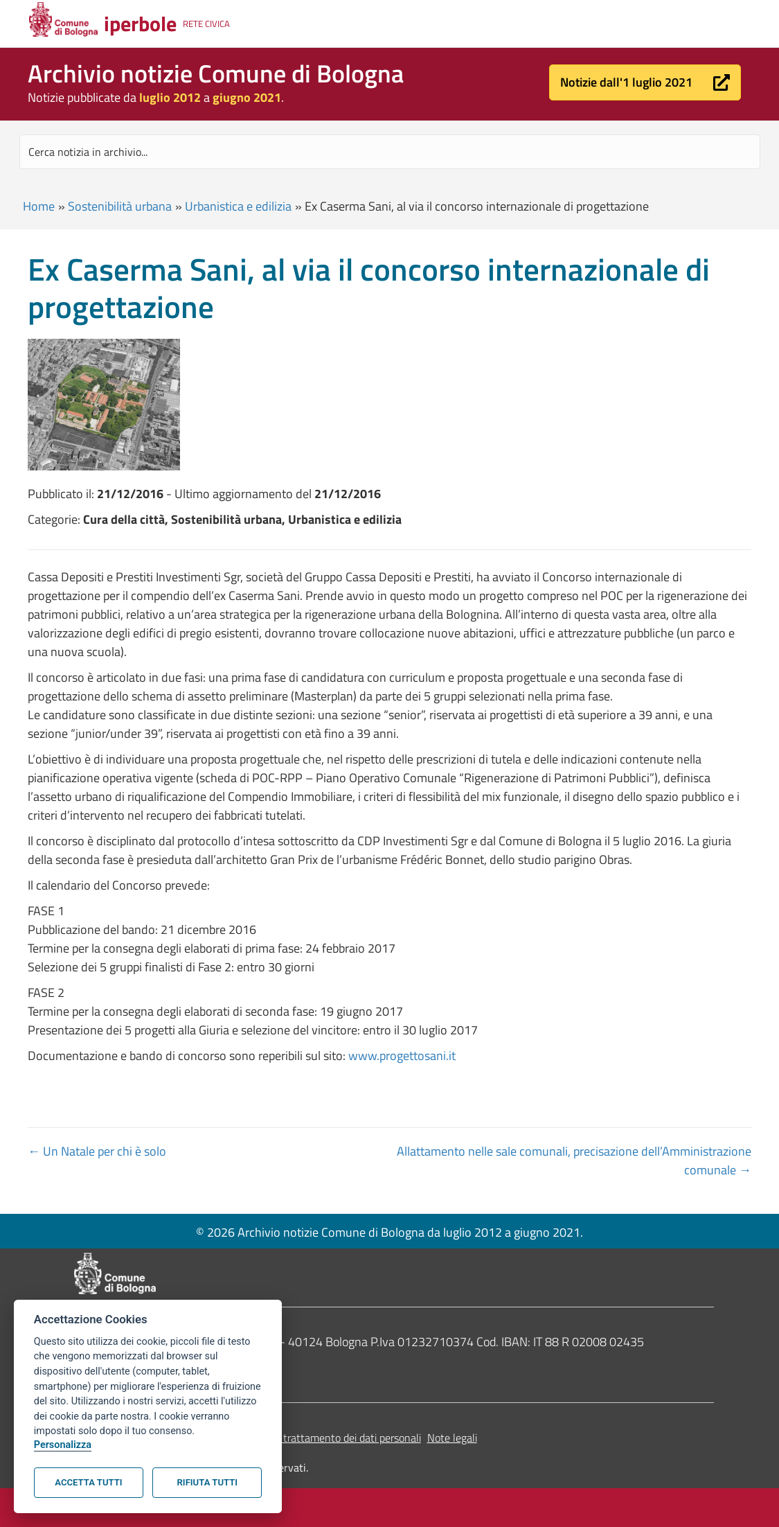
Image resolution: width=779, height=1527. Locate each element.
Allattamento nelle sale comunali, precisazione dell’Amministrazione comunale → (574, 1160)
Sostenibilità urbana (120, 206)
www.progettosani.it (402, 1055)
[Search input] (389, 151)
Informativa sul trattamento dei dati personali (316, 1437)
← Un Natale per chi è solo (97, 1151)
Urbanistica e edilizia (238, 206)
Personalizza (62, 1445)
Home (39, 206)
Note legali (452, 1437)
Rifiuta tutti (207, 1482)
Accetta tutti (88, 1482)
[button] (645, 82)
